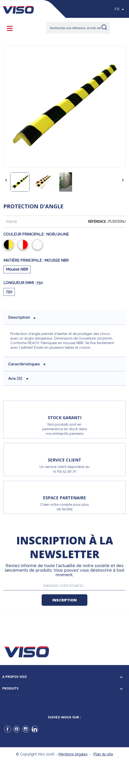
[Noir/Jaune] (9, 245)
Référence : (98, 221)
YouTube (16, 729)
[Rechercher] (78, 28)
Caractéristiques (27, 364)
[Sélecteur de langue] (120, 9)
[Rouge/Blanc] (24, 245)
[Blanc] (38, 245)
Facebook (7, 729)
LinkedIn (35, 729)
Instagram (26, 729)
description (22, 317)
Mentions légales (73, 754)
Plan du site (103, 754)
